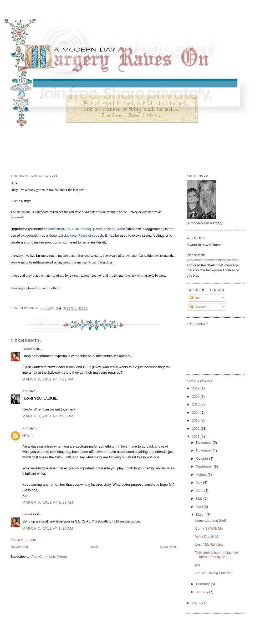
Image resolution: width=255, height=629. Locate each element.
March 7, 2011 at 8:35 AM (47, 528)
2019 (196, 388)
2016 (196, 404)
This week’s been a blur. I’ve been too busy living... (216, 555)
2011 (196, 436)
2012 (196, 428)
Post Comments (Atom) (49, 557)
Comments (200, 307)
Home (94, 547)
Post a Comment (23, 540)
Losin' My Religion (209, 544)
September (205, 466)
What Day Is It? (206, 537)
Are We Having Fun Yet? (213, 573)
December (204, 442)
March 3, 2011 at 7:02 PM (47, 379)
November (204, 450)
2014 (196, 412)
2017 (196, 396)
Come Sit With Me (209, 528)
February (203, 584)
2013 (196, 420)
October (202, 458)
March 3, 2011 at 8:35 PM (47, 416)
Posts (196, 298)
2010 (196, 603)
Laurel (27, 349)
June (200, 491)
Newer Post (19, 547)
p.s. (198, 565)
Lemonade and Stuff (210, 521)
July (199, 482)
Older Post (168, 547)
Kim (25, 391)
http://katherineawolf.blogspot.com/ (213, 260)
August (202, 474)
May (199, 498)
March (201, 514)
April (200, 507)
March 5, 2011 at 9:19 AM (47, 502)
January (202, 592)
